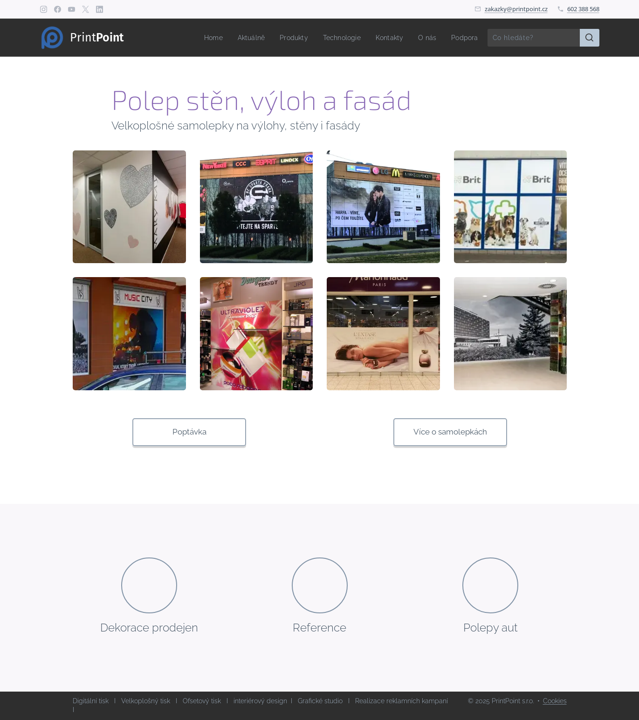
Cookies (555, 701)
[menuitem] (201, 37)
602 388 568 (583, 9)
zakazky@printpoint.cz (516, 9)
